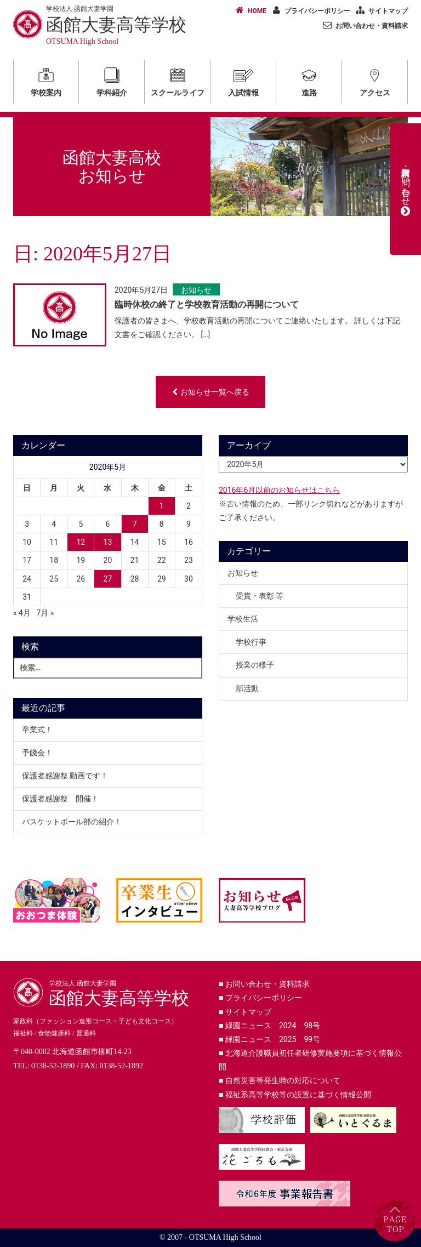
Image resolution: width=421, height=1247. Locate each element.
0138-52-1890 (53, 1066)
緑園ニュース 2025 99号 (269, 1039)
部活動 (247, 688)
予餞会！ (37, 752)
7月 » (45, 612)
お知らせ (196, 290)
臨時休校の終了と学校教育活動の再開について (207, 304)
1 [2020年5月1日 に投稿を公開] (162, 506)
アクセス (375, 80)
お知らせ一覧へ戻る (210, 392)
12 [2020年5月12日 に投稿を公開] (80, 542)
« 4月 (22, 612)
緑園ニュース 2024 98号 (269, 1025)
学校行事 (251, 641)
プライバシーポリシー (309, 10)
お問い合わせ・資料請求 (363, 25)
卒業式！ (37, 729)
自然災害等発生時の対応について (279, 1080)
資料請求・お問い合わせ (405, 189)
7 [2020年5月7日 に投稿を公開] (135, 524)
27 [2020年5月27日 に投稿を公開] (108, 578)
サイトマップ (380, 10)
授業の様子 (255, 664)
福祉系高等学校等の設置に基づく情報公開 (295, 1094)
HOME (248, 10)
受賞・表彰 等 (259, 595)
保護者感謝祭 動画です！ (65, 775)
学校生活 (242, 618)
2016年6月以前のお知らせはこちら (279, 490)
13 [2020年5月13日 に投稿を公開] (108, 542)
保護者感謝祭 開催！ (60, 798)
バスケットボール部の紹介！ (72, 821)
